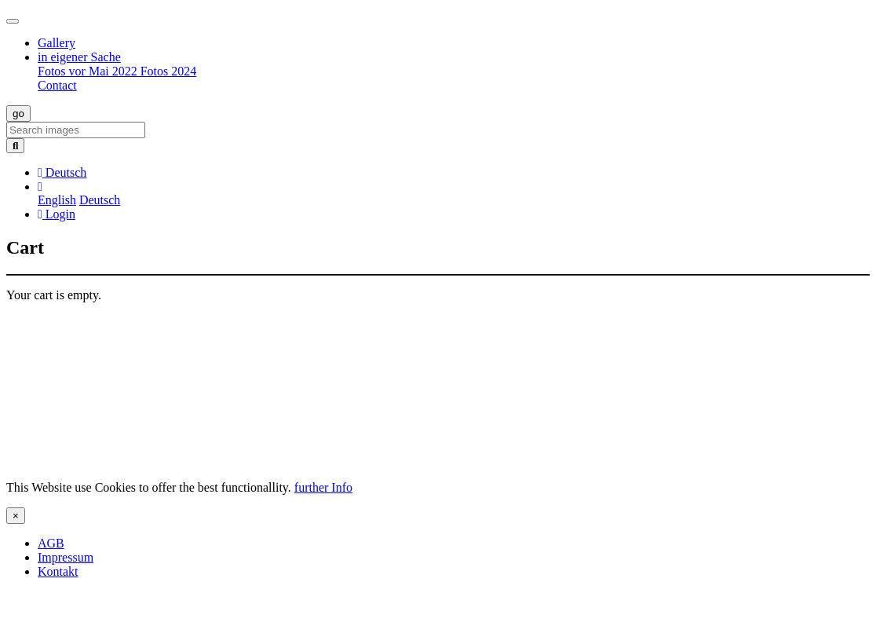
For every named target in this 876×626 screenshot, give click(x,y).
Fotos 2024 (169, 71)
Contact (57, 85)
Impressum (65, 557)
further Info (323, 487)
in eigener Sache (79, 57)
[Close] (15, 515)
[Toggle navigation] (12, 21)
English (57, 200)
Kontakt (58, 571)
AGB (51, 543)
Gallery (56, 42)
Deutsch (99, 200)
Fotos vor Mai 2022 (89, 71)
